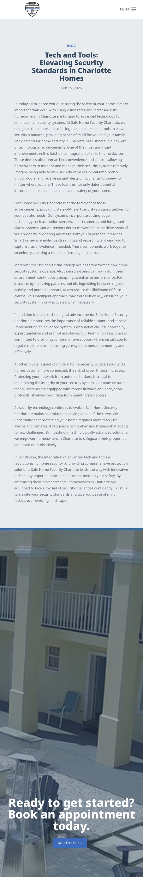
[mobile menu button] (133, 9)
